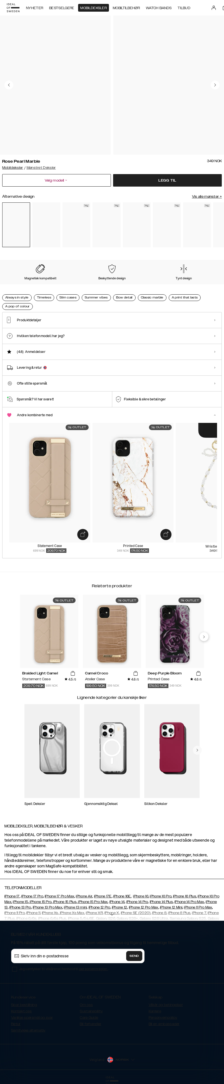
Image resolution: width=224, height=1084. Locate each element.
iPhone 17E (103, 896)
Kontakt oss (21, 1011)
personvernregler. (93, 969)
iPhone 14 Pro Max (189, 902)
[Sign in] (213, 7)
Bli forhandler (90, 1024)
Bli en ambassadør (164, 1024)
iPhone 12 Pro (99, 907)
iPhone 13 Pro (20, 907)
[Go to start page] (13, 7)
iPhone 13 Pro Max (47, 907)
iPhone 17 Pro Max (59, 896)
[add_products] (82, 534)
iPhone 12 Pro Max (143, 907)
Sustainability (91, 1011)
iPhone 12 (119, 907)
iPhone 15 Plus (64, 902)
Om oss (86, 1005)
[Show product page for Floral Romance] (76, 224)
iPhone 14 (117, 902)
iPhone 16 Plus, (185, 896)
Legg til (167, 180)
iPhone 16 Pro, (161, 896)
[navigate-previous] (204, 636)
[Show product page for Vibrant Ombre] (167, 224)
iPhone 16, (141, 896)
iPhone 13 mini (75, 907)
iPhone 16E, (122, 896)
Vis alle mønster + (207, 197)
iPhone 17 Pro (32, 896)
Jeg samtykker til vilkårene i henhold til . (63, 969)
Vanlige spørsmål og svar (32, 1018)
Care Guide (89, 1018)
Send (134, 956)
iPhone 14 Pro (137, 902)
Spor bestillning (24, 1005)
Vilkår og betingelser (166, 1005)
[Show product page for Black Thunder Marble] (137, 224)
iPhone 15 (20, 902)
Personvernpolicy (163, 1018)
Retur (16, 1024)
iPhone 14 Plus (161, 902)
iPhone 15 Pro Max (92, 902)
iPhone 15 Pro (40, 902)
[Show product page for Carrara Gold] (106, 224)
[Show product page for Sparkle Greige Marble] (197, 224)
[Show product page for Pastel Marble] (46, 224)
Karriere (155, 1011)
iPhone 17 (12, 896)
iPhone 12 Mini (171, 907)
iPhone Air (84, 896)
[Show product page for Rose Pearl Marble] (16, 224)
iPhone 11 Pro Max (198, 907)
